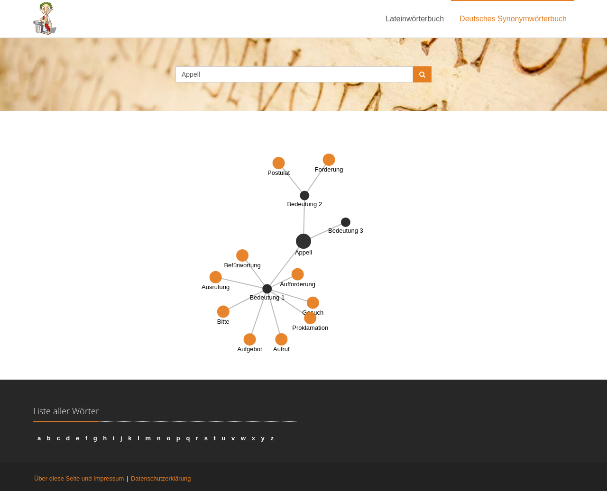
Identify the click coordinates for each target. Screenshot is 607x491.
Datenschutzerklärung (161, 478)
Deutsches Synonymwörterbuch (513, 19)
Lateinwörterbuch (415, 19)
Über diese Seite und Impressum (79, 478)
